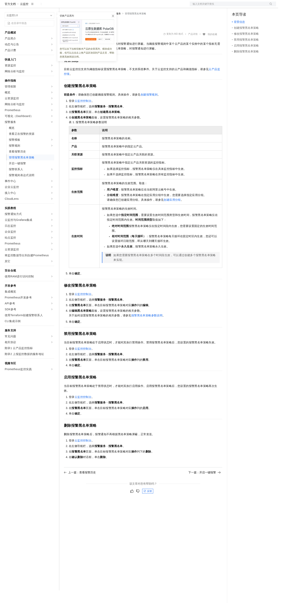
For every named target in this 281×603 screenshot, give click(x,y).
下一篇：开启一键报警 (204, 485)
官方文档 (10, 16)
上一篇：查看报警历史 (80, 485)
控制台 (245, 6)
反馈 (148, 503)
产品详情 (193, 46)
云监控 (24, 16)
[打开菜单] (6, 6)
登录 (269, 6)
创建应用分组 (172, 212)
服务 (116, 6)
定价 (85, 6)
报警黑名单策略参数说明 (146, 328)
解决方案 (63, 6)
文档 (228, 6)
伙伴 (107, 6)
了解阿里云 (130, 6)
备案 (236, 6)
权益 (75, 6)
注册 (255, 6)
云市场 (96, 6)
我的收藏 (212, 47)
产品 (51, 6)
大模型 (40, 6)
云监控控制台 (83, 113)
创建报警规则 (149, 107)
